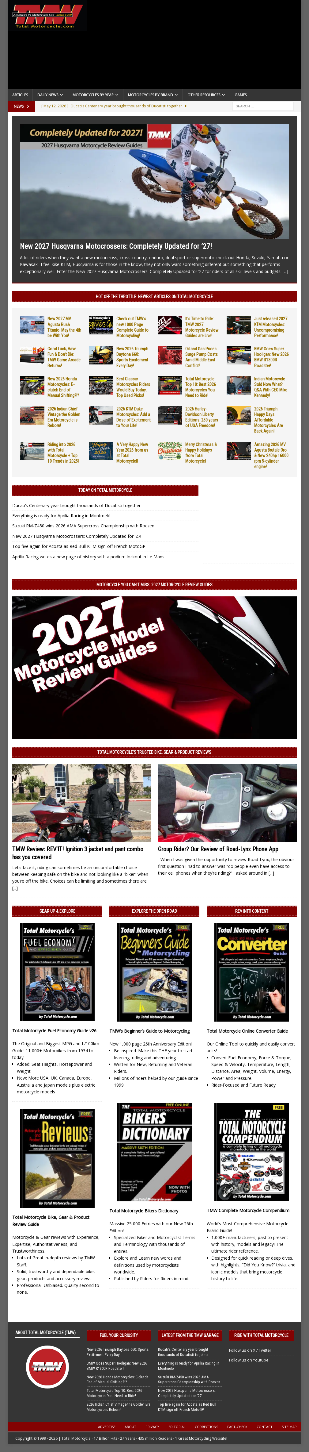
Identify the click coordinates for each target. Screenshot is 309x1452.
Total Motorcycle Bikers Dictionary (143, 1211)
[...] (285, 271)
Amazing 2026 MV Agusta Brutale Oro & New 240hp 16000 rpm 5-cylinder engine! (271, 455)
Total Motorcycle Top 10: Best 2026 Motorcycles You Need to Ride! (114, 1393)
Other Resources (203, 95)
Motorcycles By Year (93, 95)
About (130, 1426)
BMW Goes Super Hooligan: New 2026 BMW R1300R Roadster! (117, 1366)
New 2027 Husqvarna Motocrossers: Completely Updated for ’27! (116, 246)
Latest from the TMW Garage (190, 1335)
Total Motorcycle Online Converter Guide (247, 1031)
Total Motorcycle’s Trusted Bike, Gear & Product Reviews (154, 752)
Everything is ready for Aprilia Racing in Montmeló (61, 515)
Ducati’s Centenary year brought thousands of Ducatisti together (76, 505)
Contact (265, 1426)
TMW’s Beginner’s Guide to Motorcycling (149, 1031)
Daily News (47, 95)
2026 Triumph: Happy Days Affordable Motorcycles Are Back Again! (268, 420)
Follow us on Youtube (249, 1360)
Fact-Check (237, 1426)
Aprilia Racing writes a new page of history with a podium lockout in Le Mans (88, 557)
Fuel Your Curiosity (119, 1335)
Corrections (206, 1426)
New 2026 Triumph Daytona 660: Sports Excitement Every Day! (118, 1352)
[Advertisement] (194, 46)
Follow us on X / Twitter (250, 1350)
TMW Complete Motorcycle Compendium (248, 1210)
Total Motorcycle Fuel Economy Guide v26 (54, 1031)
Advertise (106, 1426)
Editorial (177, 1426)
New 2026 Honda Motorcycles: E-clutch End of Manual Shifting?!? (117, 1380)
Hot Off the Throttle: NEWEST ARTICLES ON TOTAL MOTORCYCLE (154, 296)
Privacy (152, 1426)
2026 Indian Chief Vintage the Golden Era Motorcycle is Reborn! (118, 1407)
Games (241, 95)
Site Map (289, 1426)
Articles (20, 95)
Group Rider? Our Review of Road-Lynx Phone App (218, 849)
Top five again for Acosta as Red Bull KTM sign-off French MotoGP (78, 546)
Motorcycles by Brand (150, 95)
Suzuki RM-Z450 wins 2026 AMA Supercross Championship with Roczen (83, 526)
